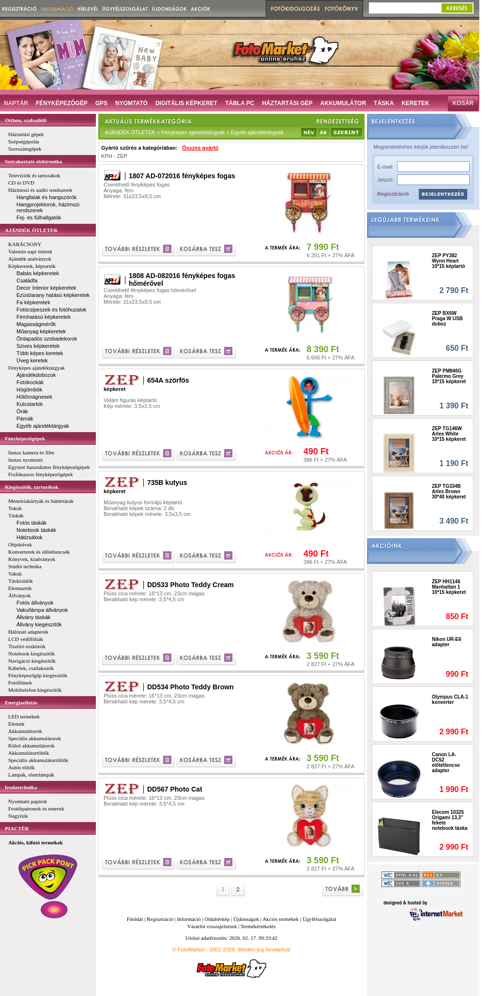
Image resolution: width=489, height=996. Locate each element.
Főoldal (135, 919)
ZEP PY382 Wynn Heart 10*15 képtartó (448, 261)
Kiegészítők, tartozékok (32, 487)
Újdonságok (246, 919)
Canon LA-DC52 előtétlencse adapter (446, 762)
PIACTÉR (17, 828)
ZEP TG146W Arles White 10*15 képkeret (449, 434)
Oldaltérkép (216, 919)
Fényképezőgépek (25, 438)
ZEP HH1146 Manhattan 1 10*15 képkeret (449, 587)
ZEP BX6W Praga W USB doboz (447, 319)
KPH (106, 156)
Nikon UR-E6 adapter (446, 642)
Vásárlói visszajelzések (212, 926)
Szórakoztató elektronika (33, 161)
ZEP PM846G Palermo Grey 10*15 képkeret (449, 376)
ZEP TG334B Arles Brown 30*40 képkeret (449, 491)
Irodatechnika (21, 787)
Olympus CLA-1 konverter (450, 699)
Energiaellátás (21, 702)
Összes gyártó (200, 148)
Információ (189, 919)
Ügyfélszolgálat (319, 919)
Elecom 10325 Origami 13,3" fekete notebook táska (449, 820)
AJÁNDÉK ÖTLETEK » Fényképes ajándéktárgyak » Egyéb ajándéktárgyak (194, 132)
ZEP (122, 156)
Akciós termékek (280, 919)
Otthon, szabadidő (25, 120)
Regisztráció (393, 194)
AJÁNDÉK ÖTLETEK (31, 230)
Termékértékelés (258, 926)
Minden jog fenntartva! (264, 949)
